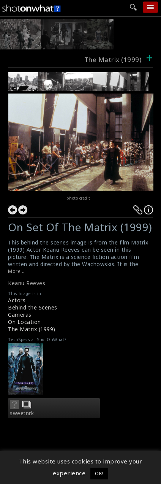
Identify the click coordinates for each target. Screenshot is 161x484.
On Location (24, 321)
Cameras (20, 314)
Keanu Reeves (26, 283)
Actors (16, 300)
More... (16, 271)
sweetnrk (22, 413)
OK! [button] (99, 473)
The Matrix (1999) (31, 329)
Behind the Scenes (32, 307)
